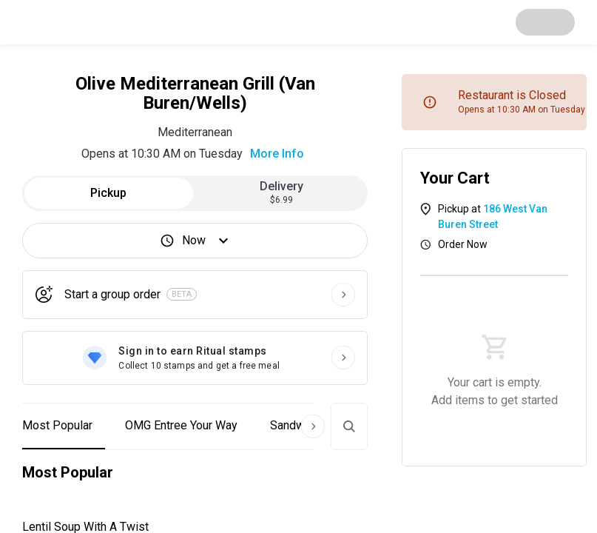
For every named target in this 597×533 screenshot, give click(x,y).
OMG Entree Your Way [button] (181, 425)
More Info (277, 154)
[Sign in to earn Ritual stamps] (195, 358)
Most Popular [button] (57, 425)
